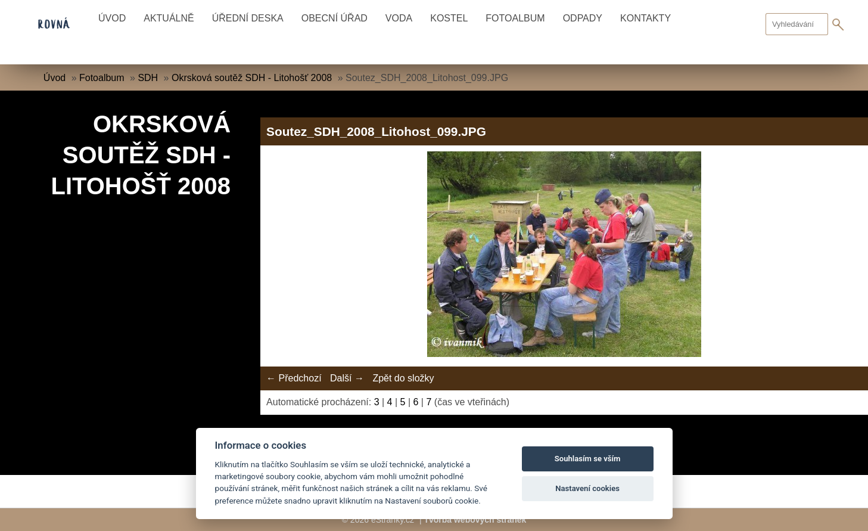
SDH (148, 78)
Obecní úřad (334, 18)
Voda (398, 18)
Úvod (112, 18)
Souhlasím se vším (588, 458)
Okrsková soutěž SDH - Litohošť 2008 (252, 78)
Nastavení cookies (587, 488)
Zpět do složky (403, 378)
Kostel (449, 18)
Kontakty (645, 18)
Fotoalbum (515, 18)
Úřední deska (248, 18)
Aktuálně (169, 18)
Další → (347, 378)
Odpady (582, 18)
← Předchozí (293, 378)
